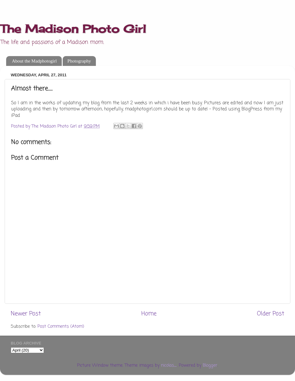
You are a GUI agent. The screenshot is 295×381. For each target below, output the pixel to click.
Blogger (210, 365)
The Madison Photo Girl (73, 29)
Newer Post (26, 314)
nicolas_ (169, 365)
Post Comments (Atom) (60, 326)
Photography (79, 61)
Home (148, 314)
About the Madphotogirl (34, 61)
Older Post (270, 314)
